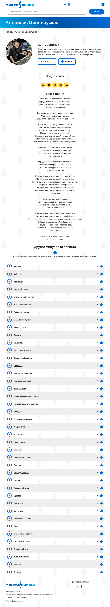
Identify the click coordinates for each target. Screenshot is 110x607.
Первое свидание (22, 457)
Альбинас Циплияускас (26, 32)
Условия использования (16, 597)
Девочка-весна (20, 327)
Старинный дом (21, 549)
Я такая (17, 572)
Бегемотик (18, 282)
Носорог (17, 450)
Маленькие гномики (23, 419)
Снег (16, 526)
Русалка (17, 496)
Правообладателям (14, 601)
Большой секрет (21, 289)
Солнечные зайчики (23, 534)
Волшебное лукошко (23, 320)
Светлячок (19, 503)
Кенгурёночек (20, 389)
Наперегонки (19, 442)
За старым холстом (22, 350)
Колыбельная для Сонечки (26, 404)
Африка (17, 266)
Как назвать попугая (23, 373)
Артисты (9, 32)
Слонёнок (18, 511)
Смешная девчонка (22, 519)
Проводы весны (21, 473)
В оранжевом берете (23, 305)
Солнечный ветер (22, 541)
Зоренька (18, 366)
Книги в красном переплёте (26, 396)
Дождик (17, 335)
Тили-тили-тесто (21, 557)
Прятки (17, 480)
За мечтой (18, 343)
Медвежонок (19, 427)
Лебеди (17, 412)
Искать (97, 12)
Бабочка (17, 274)
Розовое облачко (21, 488)
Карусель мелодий (22, 381)
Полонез (18, 465)
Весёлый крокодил (22, 312)
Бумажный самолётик (24, 297)
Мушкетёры (19, 434)
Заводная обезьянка (23, 358)
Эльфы (17, 564)
